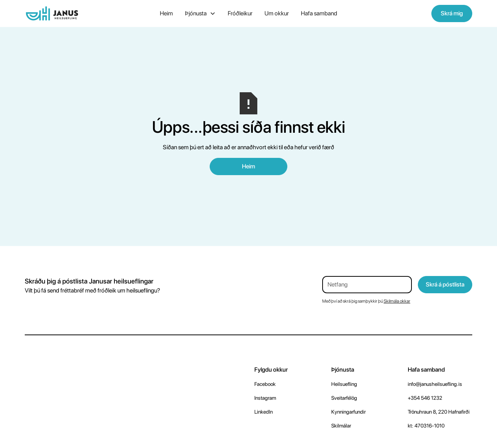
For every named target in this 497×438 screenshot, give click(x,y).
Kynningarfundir (348, 412)
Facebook (265, 384)
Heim (166, 13)
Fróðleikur (240, 13)
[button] (200, 13)
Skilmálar (341, 426)
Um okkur (276, 13)
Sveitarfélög (344, 398)
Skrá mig (452, 13)
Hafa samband (319, 13)
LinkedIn (263, 412)
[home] (71, 13)
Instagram (265, 398)
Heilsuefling (344, 384)
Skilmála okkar (397, 301)
